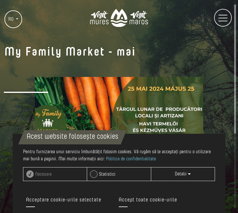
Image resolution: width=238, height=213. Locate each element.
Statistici (107, 174)
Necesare (43, 174)
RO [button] (11, 19)
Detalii (183, 174)
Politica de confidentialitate (131, 158)
